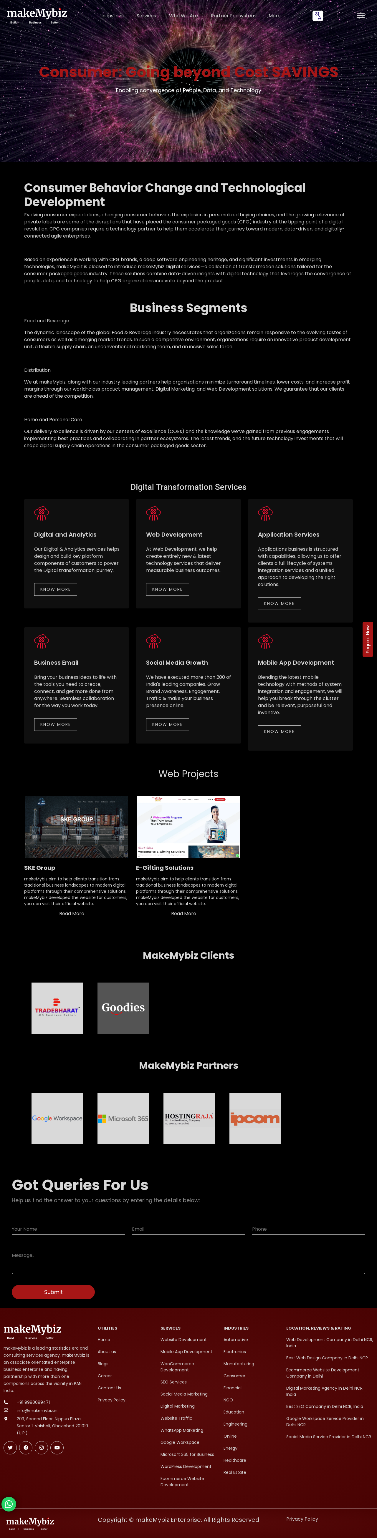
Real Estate (235, 1472)
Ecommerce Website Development (182, 1482)
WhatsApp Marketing (182, 1430)
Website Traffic (176, 1418)
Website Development (184, 1340)
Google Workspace (180, 1442)
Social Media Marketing (184, 1394)
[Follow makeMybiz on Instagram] (41, 1447)
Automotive (236, 1340)
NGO (228, 1400)
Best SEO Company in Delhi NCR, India (324, 1406)
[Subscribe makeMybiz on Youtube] (57, 1447)
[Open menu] (361, 15)
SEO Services (174, 1382)
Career (105, 1376)
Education (234, 1412)
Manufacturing (239, 1364)
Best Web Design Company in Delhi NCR (327, 1358)
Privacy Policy (111, 1400)
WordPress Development (186, 1466)
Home (104, 1340)
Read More (71, 913)
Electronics (235, 1352)
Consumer (234, 1376)
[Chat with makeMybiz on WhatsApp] (8, 1504)
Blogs (103, 1364)
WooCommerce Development (177, 1367)
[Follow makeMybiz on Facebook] (25, 1447)
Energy (230, 1448)
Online (230, 1436)
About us (107, 1352)
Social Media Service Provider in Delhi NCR (328, 1437)
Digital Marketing (178, 1406)
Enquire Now (367, 639)
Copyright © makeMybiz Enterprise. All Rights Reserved (178, 1520)
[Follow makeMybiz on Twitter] (10, 1447)
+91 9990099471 (33, 1402)
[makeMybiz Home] (36, 15)
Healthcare (235, 1460)
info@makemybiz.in (37, 1410)
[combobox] (317, 16)
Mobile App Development (186, 1352)
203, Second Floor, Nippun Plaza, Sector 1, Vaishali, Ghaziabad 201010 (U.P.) (52, 1426)
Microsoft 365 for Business (187, 1454)
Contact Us (109, 1388)
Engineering (235, 1424)
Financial (233, 1388)
